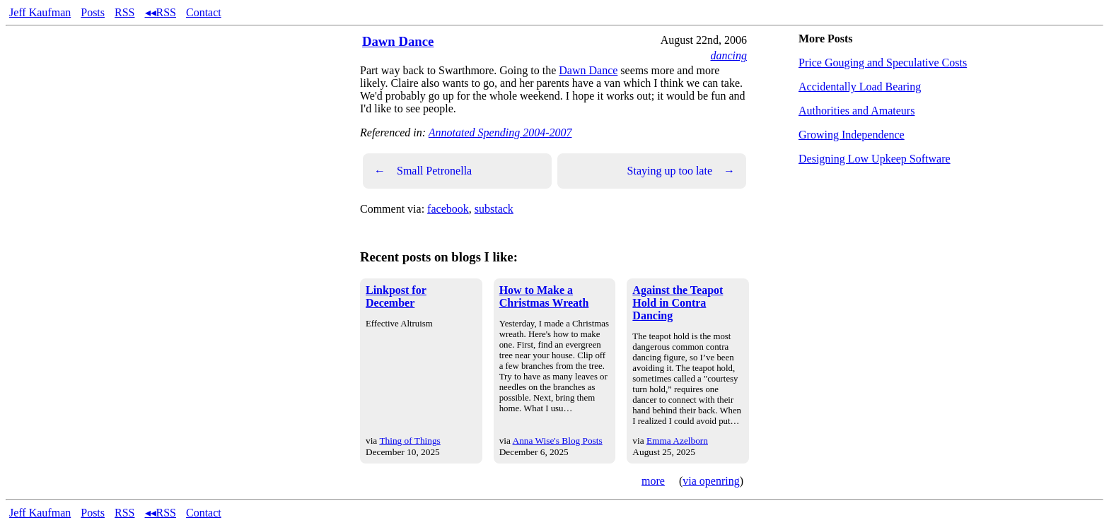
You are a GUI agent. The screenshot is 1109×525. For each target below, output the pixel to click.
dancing (728, 55)
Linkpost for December (396, 296)
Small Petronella (423, 171)
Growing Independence (852, 135)
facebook (448, 209)
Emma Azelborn (677, 440)
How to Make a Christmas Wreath (544, 296)
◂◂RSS (160, 12)
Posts (93, 12)
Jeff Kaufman (40, 12)
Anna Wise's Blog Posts (558, 440)
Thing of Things (409, 440)
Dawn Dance (398, 41)
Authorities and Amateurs (857, 111)
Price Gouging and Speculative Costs (883, 63)
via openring (711, 481)
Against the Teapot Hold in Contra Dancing (677, 303)
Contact (203, 12)
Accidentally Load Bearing (860, 87)
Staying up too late (681, 171)
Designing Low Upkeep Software (875, 159)
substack (494, 209)
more (653, 481)
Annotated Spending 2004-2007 (500, 132)
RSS (124, 12)
